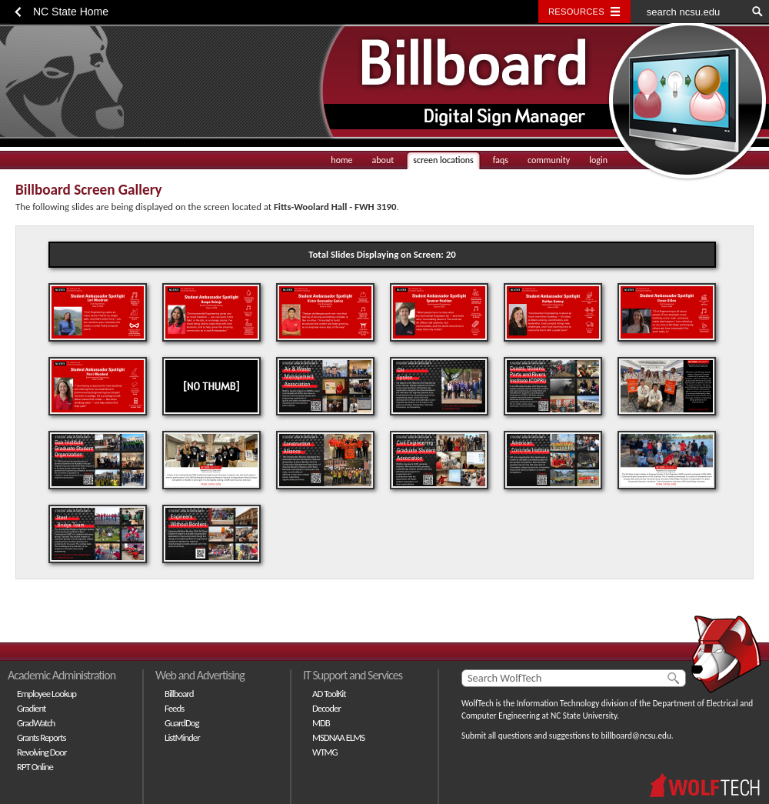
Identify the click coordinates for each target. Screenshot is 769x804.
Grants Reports (41, 737)
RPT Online (35, 766)
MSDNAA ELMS (338, 737)
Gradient (31, 708)
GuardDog (182, 723)
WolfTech (477, 703)
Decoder (326, 708)
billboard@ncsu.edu (636, 735)
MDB (321, 723)
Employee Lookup (46, 693)
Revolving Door (42, 752)
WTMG (325, 752)
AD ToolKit (329, 693)
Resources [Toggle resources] (576, 11)
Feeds (174, 708)
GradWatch (36, 723)
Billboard (179, 693)
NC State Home (70, 11)
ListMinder (182, 737)
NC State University (584, 715)
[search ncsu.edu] (688, 11)
